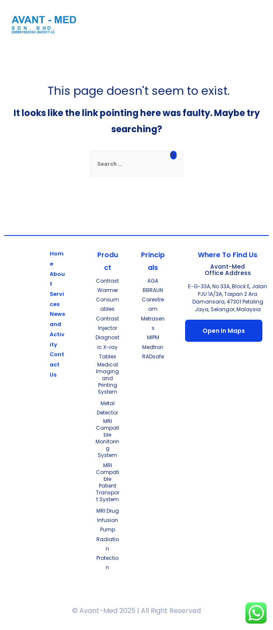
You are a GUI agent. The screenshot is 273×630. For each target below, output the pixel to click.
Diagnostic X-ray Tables (107, 347)
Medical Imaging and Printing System (107, 378)
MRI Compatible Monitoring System (107, 438)
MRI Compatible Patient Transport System (107, 482)
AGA (152, 280)
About (57, 279)
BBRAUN (153, 290)
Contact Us (57, 364)
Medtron (152, 347)
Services (57, 299)
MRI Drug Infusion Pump (107, 520)
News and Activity (57, 329)
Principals (153, 261)
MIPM (153, 337)
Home (57, 258)
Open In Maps (224, 330)
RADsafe (153, 356)
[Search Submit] (173, 155)
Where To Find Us (227, 255)
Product (107, 261)
